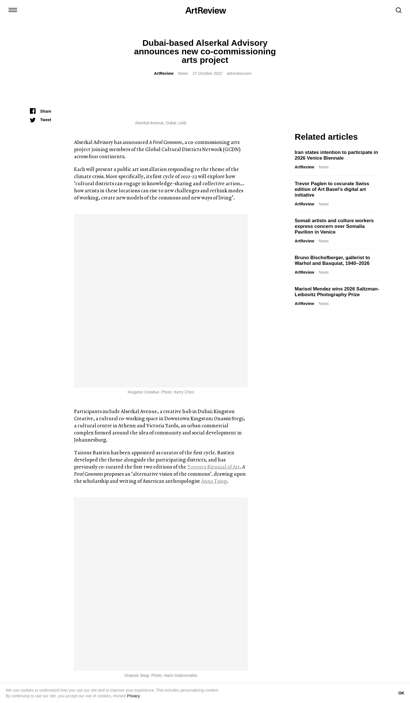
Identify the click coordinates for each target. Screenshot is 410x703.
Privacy (133, 696)
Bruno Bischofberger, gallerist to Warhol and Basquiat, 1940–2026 (332, 260)
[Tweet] (40, 120)
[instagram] (33, 649)
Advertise (161, 680)
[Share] (40, 111)
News (183, 73)
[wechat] (98, 649)
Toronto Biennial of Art (213, 293)
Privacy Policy (249, 680)
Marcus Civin (130, 555)
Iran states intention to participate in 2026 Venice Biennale (336, 155)
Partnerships (186, 680)
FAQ (227, 680)
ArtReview (163, 73)
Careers (210, 680)
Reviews (155, 555)
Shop (142, 680)
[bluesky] (65, 649)
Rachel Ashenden (311, 555)
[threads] (87, 649)
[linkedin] (54, 649)
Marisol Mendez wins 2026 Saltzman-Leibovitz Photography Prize (337, 291)
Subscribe (354, 650)
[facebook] (76, 649)
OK (401, 693)
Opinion (339, 555)
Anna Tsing (214, 307)
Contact (125, 680)
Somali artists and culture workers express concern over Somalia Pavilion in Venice (334, 226)
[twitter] (43, 649)
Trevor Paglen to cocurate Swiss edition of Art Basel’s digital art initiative (332, 189)
